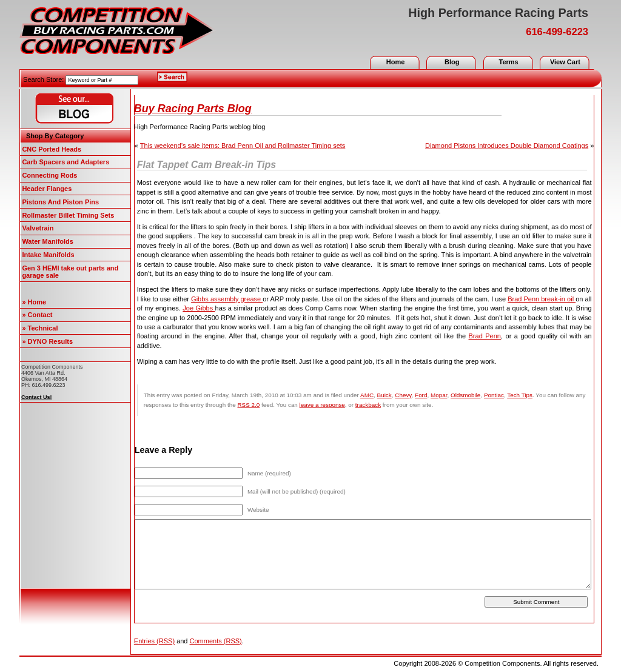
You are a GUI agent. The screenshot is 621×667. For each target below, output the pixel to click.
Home (395, 61)
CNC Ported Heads (51, 149)
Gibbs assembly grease (227, 299)
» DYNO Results (47, 341)
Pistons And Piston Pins (60, 202)
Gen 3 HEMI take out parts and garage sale (70, 271)
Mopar (439, 395)
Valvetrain (37, 228)
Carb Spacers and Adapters (65, 162)
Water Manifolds (47, 241)
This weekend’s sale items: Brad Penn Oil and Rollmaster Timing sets (243, 145)
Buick (384, 395)
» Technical (40, 328)
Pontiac (494, 395)
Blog (452, 61)
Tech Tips (519, 395)
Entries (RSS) (154, 641)
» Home (34, 302)
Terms (508, 61)
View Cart (565, 61)
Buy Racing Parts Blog (193, 108)
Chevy (403, 395)
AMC (367, 395)
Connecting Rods (49, 175)
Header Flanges (47, 188)
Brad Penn (485, 336)
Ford (421, 395)
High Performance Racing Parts (498, 12)
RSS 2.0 (248, 404)
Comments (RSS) (216, 641)
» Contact (37, 314)
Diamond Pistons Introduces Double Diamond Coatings (506, 145)
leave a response (322, 404)
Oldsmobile (465, 395)
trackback (368, 404)
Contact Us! (36, 397)
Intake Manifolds (48, 254)
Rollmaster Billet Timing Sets (68, 215)
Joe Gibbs (199, 308)
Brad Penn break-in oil (542, 299)
